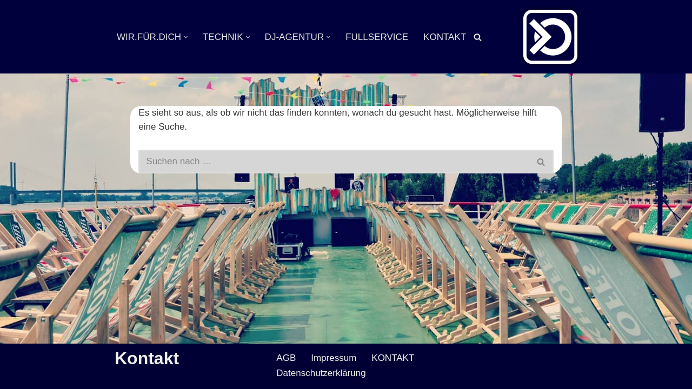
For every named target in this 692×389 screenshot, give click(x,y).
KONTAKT (444, 37)
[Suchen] (478, 37)
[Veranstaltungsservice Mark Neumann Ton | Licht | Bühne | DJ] (550, 37)
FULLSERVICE (376, 37)
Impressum (333, 358)
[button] (186, 37)
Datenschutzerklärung (320, 373)
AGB (286, 358)
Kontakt (147, 358)
